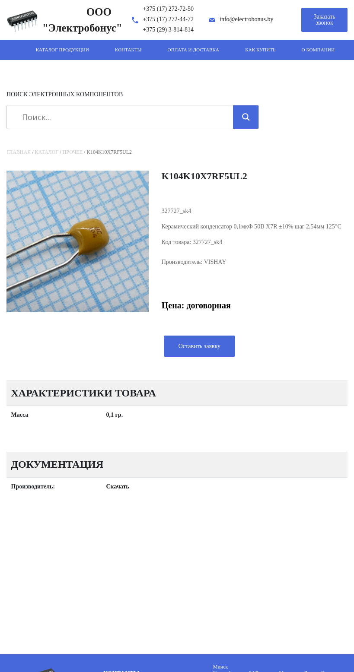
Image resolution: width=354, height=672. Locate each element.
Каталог (47, 152)
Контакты (128, 49)
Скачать (117, 486)
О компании (318, 49)
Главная (18, 152)
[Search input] (123, 117)
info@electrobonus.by (246, 19)
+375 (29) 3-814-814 (168, 29)
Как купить (260, 49)
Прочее (73, 152)
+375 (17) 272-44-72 (168, 19)
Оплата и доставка (194, 49)
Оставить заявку (199, 346)
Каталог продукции (62, 49)
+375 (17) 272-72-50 (168, 9)
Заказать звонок (324, 19)
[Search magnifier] (246, 117)
